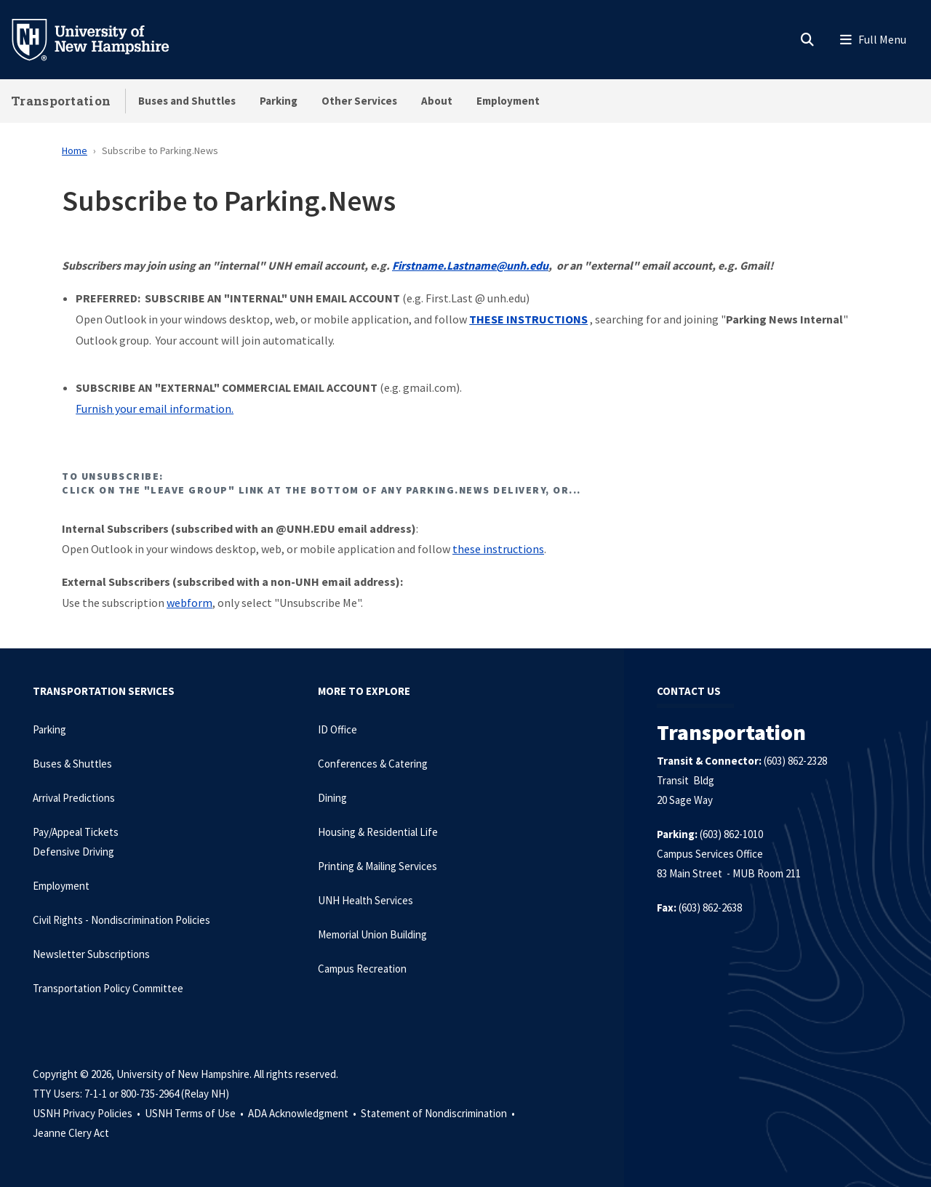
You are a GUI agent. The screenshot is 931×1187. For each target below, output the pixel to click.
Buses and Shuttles (187, 101)
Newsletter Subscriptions (91, 954)
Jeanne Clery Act (71, 1133)
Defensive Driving (73, 851)
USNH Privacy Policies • (88, 1113)
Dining (332, 798)
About (436, 101)
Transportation (61, 100)
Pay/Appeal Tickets (76, 832)
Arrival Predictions (74, 798)
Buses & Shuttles (72, 763)
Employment (508, 101)
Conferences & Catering (373, 763)
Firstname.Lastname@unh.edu (470, 265)
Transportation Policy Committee (108, 988)
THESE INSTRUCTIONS (528, 319)
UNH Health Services (365, 900)
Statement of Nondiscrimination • (439, 1113)
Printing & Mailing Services (377, 866)
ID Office (337, 729)
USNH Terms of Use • (195, 1113)
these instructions (498, 549)
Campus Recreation (362, 968)
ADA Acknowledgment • (303, 1113)
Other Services (359, 101)
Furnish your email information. (154, 408)
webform (189, 602)
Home (74, 150)
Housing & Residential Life (378, 832)
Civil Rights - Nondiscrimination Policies (121, 920)
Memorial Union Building (372, 934)
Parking (278, 101)
